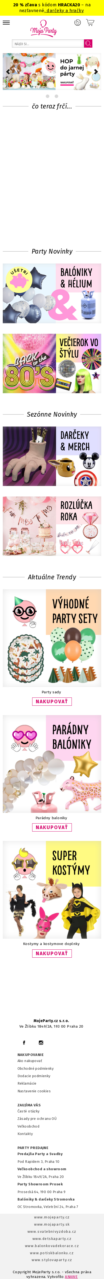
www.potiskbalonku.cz (52, 1253)
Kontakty (25, 1134)
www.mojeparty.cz (52, 1217)
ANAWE (71, 1276)
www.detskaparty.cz (52, 1239)
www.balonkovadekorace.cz (52, 1246)
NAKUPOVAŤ (52, 702)
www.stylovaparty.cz (52, 1260)
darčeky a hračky (64, 10)
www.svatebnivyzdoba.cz (52, 1231)
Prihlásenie (77, 22)
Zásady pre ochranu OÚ (37, 1119)
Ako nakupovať (29, 1061)
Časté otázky (28, 1111)
